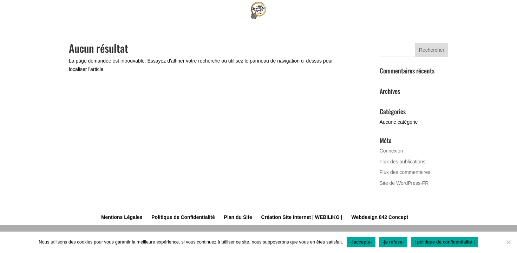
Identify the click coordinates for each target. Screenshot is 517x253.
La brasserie (228, 8)
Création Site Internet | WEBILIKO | (301, 217)
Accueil (128, 8)
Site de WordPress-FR (404, 183)
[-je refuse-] (508, 242)
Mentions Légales (121, 217)
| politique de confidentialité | (444, 242)
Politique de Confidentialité (183, 217)
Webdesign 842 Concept (380, 217)
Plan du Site (238, 217)
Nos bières (170, 8)
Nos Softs (285, 8)
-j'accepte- (361, 242)
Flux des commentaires (405, 172)
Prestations (334, 8)
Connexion (391, 151)
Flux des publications (403, 161)
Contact (387, 8)
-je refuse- (393, 242)
